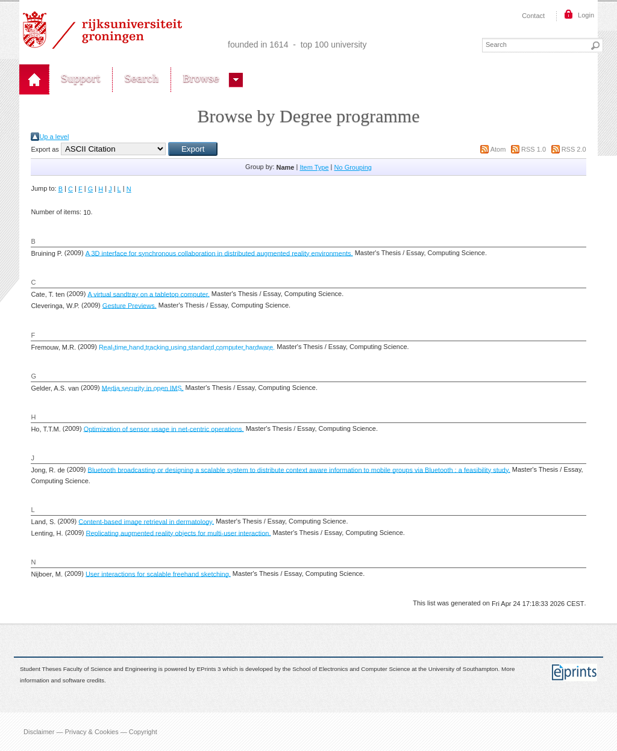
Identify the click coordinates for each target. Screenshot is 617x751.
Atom (498, 149)
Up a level (54, 136)
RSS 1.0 (533, 149)
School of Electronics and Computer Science (351, 669)
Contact (533, 15)
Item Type (313, 167)
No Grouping (353, 167)
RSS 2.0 (574, 149)
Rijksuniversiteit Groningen (102, 30)
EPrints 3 (209, 669)
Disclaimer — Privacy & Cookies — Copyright (90, 731)
